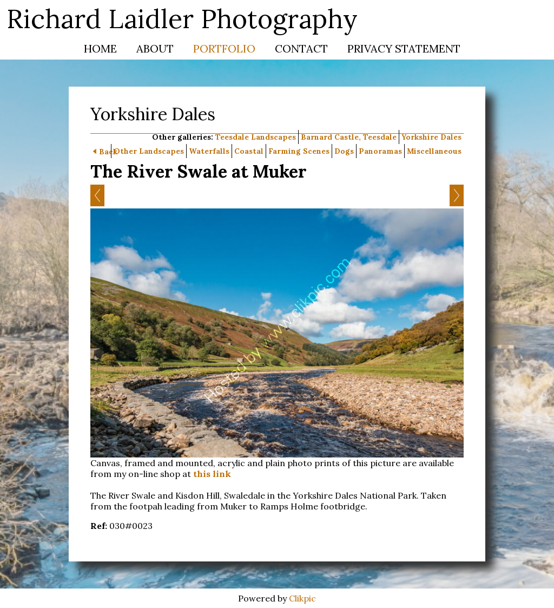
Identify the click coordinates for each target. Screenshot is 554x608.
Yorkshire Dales (431, 137)
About (155, 48)
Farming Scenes (298, 151)
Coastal (248, 151)
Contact (301, 48)
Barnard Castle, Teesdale (349, 137)
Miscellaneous (434, 151)
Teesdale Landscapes (255, 137)
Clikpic (302, 598)
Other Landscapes (149, 151)
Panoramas (380, 151)
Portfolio (224, 48)
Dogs (344, 151)
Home (100, 48)
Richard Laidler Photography (182, 18)
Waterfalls (209, 151)
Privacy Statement (403, 48)
